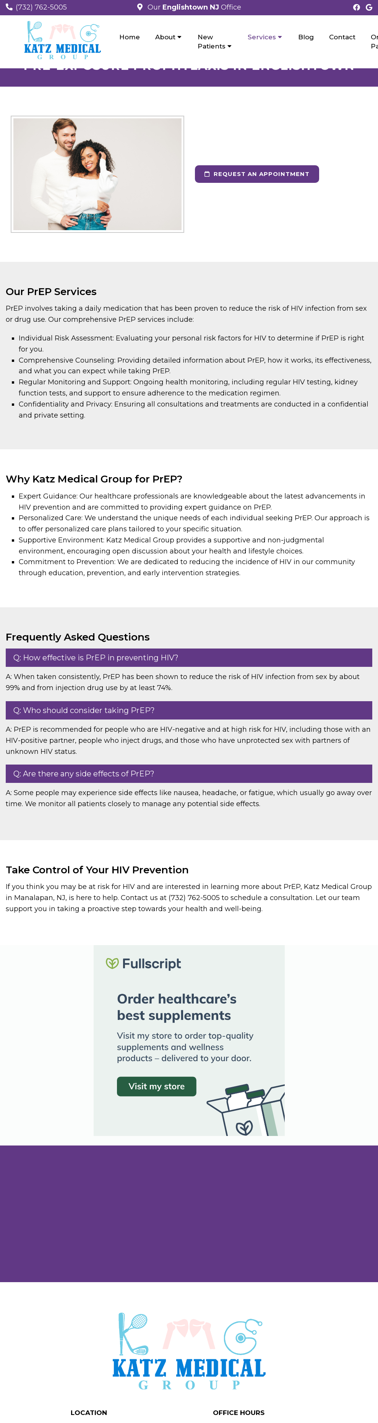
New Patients (212, 41)
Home (129, 37)
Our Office (193, 7)
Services (262, 37)
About (165, 37)
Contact (342, 37)
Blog (306, 37)
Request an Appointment (257, 173)
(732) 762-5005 (41, 7)
